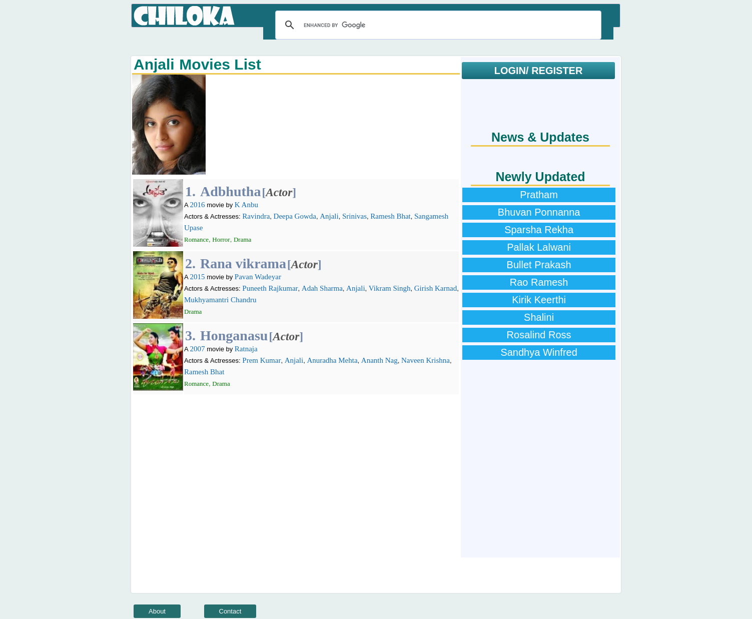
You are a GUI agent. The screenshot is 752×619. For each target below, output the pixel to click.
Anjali (329, 216)
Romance (196, 239)
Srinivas (354, 216)
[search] (437, 25)
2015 (197, 277)
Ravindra (256, 216)
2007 (197, 349)
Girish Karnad (435, 288)
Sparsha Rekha (538, 229)
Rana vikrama (243, 263)
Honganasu (234, 335)
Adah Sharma (322, 288)
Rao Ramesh (539, 282)
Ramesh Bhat (390, 216)
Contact (230, 611)
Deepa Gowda (295, 216)
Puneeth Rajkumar (270, 288)
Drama (242, 239)
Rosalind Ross (539, 334)
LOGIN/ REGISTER (538, 70)
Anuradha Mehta (332, 360)
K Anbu (246, 205)
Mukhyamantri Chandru (220, 300)
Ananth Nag (379, 360)
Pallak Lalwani (539, 247)
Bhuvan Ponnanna (539, 212)
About (157, 611)
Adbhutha (230, 191)
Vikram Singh (390, 288)
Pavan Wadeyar (258, 277)
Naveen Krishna (425, 360)
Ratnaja (246, 349)
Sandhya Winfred (538, 352)
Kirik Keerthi (539, 299)
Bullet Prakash (539, 264)
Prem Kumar (261, 360)
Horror (221, 239)
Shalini (539, 317)
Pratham (539, 194)
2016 (197, 205)
